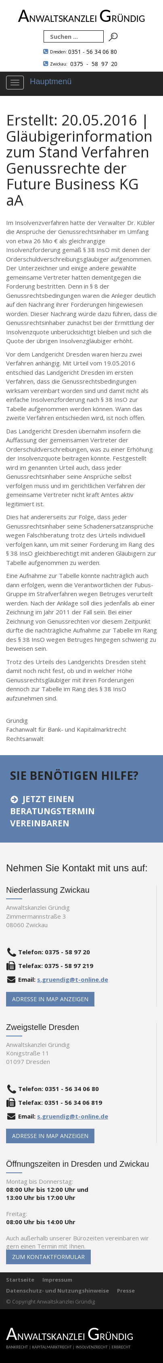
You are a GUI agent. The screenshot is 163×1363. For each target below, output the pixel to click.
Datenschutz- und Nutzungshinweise (57, 1290)
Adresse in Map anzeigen (50, 999)
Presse (126, 1290)
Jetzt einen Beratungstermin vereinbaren (52, 811)
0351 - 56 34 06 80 (83, 51)
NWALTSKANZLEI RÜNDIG (81, 18)
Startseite (20, 1279)
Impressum (57, 1279)
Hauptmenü (50, 81)
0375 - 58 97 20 (83, 64)
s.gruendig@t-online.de (72, 979)
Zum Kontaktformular (48, 1257)
